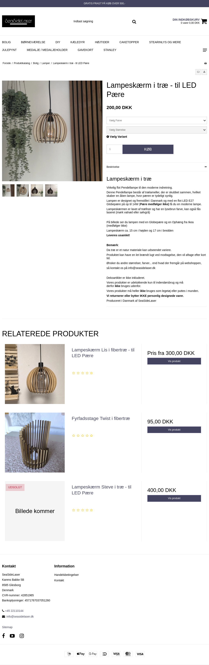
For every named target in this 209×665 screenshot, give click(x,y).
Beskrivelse (113, 166)
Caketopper (129, 42)
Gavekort (85, 50)
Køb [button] (148, 149)
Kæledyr (77, 42)
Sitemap (7, 627)
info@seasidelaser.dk (20, 616)
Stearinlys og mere (165, 42)
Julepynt (9, 50)
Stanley (109, 50)
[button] (198, 72)
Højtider (102, 42)
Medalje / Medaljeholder (47, 50)
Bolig (6, 42)
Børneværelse (33, 42)
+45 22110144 (12, 610)
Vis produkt (174, 361)
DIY (58, 42)
